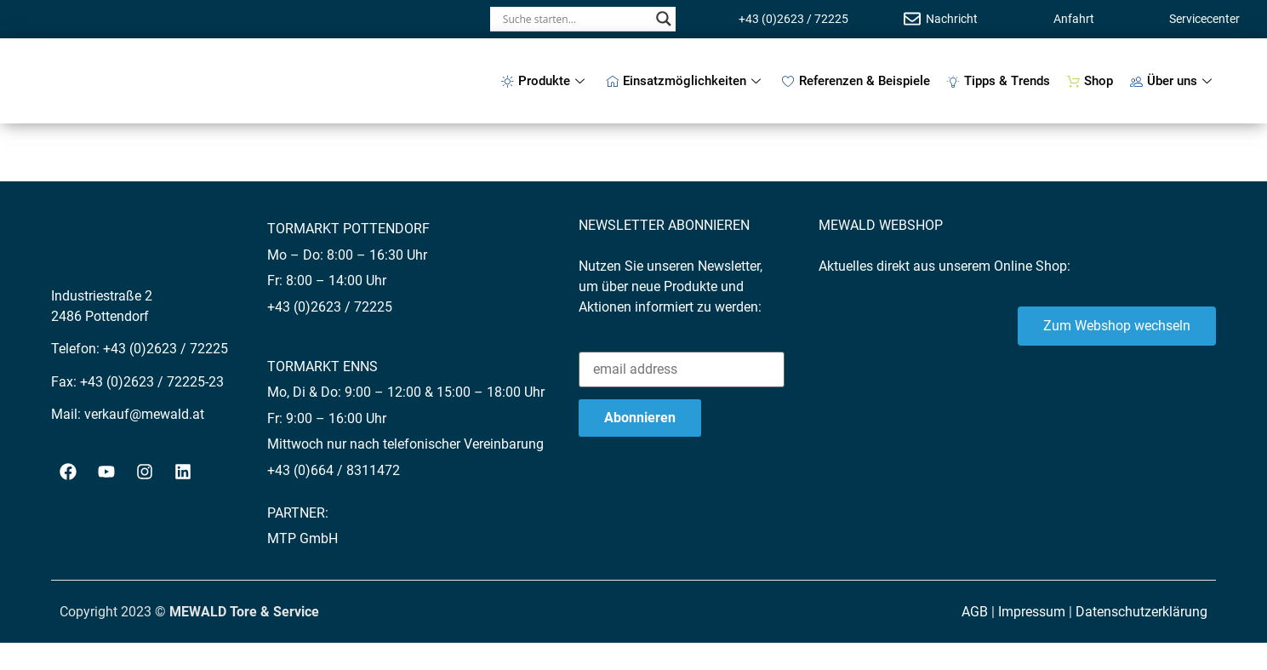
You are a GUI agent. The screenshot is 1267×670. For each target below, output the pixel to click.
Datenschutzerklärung (1141, 612)
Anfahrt (1073, 19)
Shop (1090, 81)
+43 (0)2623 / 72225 (793, 19)
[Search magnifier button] (664, 19)
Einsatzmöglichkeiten (685, 81)
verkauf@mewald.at (144, 414)
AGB (975, 612)
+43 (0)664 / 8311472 (333, 470)
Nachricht (952, 19)
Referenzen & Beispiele (856, 81)
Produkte (545, 81)
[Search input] (575, 19)
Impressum (1031, 612)
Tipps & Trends (998, 81)
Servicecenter (1204, 19)
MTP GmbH (302, 538)
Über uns (1173, 81)
